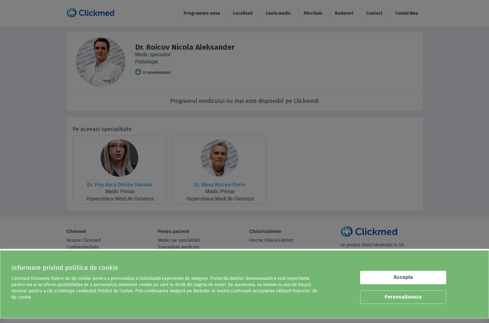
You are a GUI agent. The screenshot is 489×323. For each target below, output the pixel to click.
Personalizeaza (403, 297)
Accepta (403, 277)
